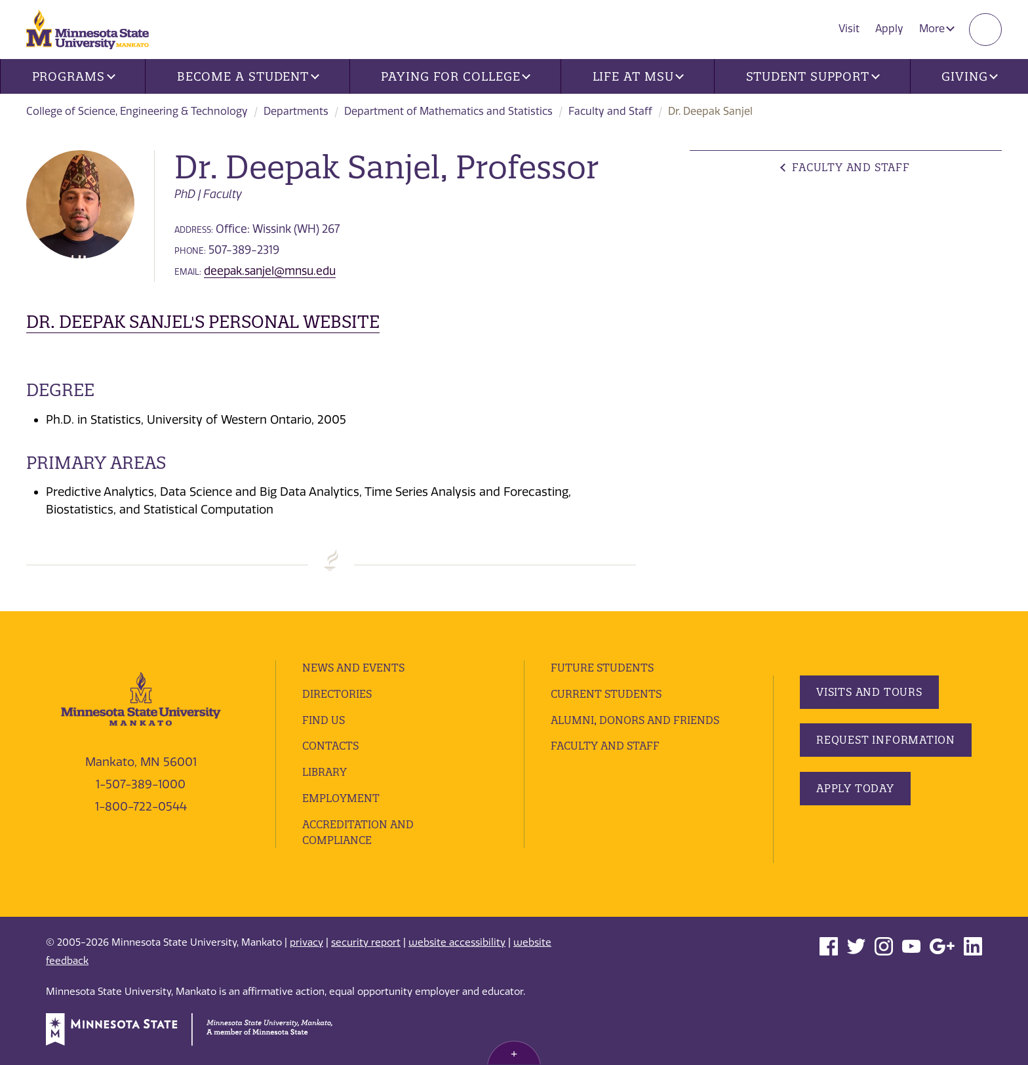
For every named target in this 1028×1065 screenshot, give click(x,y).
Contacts (330, 745)
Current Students (606, 693)
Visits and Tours (869, 691)
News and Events (353, 667)
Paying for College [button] (455, 76)
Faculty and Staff (610, 111)
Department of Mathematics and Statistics (448, 111)
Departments (296, 111)
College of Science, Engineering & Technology (137, 111)
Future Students (602, 667)
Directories (337, 693)
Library (324, 771)
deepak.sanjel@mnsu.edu (270, 270)
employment (341, 798)
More (937, 28)
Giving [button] (969, 76)
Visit (849, 28)
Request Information (885, 739)
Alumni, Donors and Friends (635, 720)
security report (366, 942)
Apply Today (855, 788)
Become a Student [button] (248, 76)
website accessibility (456, 942)
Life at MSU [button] (638, 76)
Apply (889, 28)
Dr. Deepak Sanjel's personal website (203, 321)
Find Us (323, 720)
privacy (306, 942)
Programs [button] (73, 76)
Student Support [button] (813, 76)
